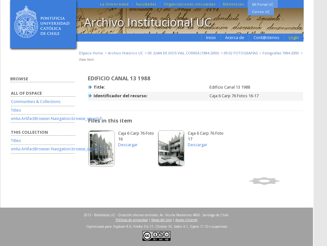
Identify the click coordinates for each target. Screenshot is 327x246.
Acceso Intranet (186, 220)
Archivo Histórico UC (125, 53)
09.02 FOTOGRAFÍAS (241, 53)
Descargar (128, 144)
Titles (16, 110)
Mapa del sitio (161, 220)
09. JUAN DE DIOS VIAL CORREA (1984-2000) (183, 53)
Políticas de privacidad (132, 220)
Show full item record (275, 181)
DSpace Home (91, 53)
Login (294, 37)
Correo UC (261, 11)
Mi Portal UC (262, 4)
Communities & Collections (35, 101)
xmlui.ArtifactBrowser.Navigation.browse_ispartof (56, 118)
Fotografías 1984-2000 (280, 53)
